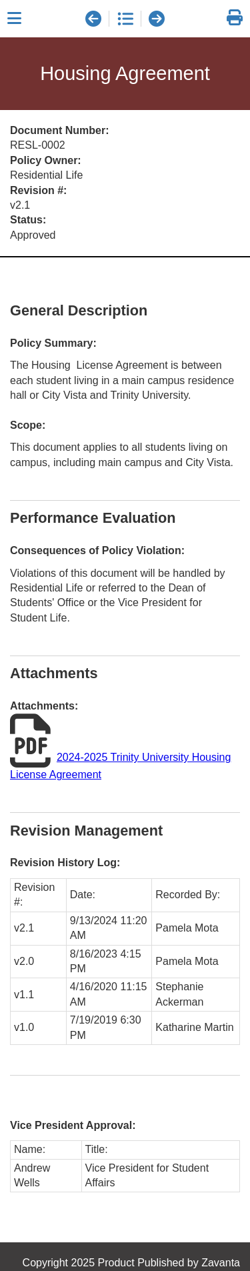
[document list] (125, 19)
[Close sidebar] (14, 18)
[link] (235, 18)
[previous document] (93, 19)
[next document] (157, 19)
